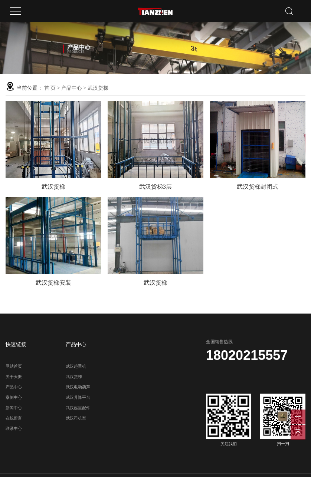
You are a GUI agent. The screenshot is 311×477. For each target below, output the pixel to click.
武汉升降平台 (78, 397)
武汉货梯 (98, 88)
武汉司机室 (76, 418)
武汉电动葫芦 (78, 387)
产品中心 (71, 88)
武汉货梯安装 (53, 282)
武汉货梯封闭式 (257, 186)
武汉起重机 (76, 366)
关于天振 (14, 376)
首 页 (50, 88)
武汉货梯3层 (155, 186)
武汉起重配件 (78, 407)
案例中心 (14, 397)
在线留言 (14, 418)
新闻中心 (14, 407)
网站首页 (14, 366)
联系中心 (14, 428)
